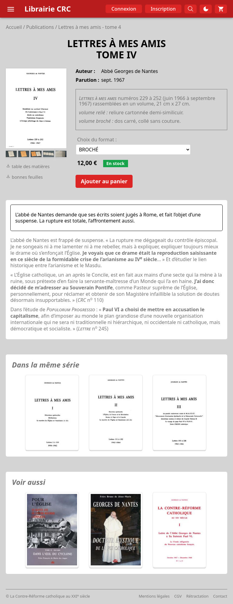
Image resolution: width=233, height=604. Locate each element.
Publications (40, 27)
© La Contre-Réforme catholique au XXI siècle (48, 596)
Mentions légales (154, 596)
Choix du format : (96, 139)
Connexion (123, 8)
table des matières (27, 166)
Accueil (14, 27)
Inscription (163, 8)
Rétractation (197, 596)
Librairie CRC (48, 9)
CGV (178, 596)
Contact (220, 596)
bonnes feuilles (24, 177)
